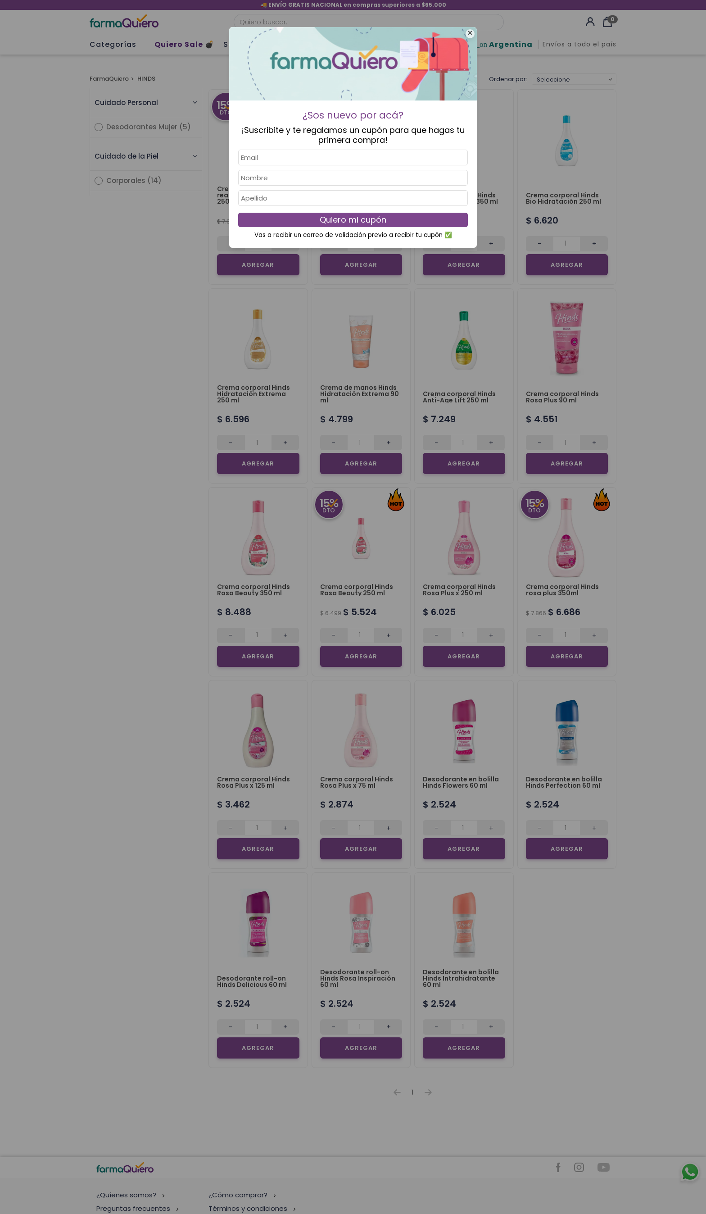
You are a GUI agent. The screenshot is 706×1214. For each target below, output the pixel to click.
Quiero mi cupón (353, 219)
